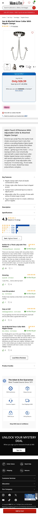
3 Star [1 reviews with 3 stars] (13, 229)
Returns (24, 470)
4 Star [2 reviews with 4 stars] (13, 227)
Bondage (16, 17)
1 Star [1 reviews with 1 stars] (13, 232)
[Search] (19, 8)
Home (4, 17)
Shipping (7, 470)
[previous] (3, 67)
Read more (21, 264)
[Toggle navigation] (3, 3)
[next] (35, 67)
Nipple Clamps (25, 17)
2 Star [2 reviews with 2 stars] (13, 230)
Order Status (8, 464)
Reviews (15, 26)
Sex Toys (10, 17)
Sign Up (19, 450)
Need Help (25, 464)
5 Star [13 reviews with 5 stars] (13, 225)
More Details (19, 90)
